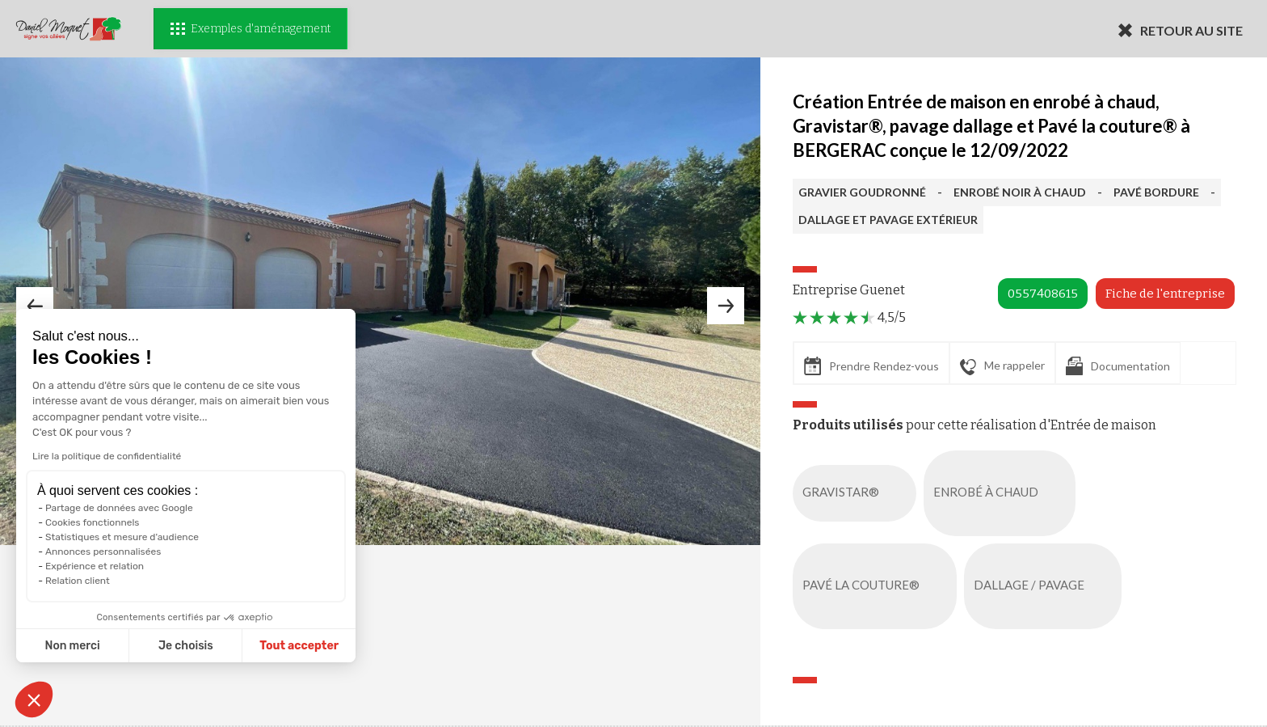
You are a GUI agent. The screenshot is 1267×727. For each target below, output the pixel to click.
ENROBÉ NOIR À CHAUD (1019, 192)
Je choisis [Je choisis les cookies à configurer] (127, 646)
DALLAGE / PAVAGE (1046, 586)
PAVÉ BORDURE (1156, 192)
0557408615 (1043, 293)
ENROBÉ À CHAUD (1002, 493)
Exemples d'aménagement (250, 29)
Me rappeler (1002, 366)
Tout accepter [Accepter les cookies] (240, 646)
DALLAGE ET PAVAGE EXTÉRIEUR (888, 219)
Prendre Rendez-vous (871, 366)
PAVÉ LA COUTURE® (877, 586)
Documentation (1118, 366)
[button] (34, 699)
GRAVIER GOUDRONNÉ (862, 192)
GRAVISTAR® (857, 493)
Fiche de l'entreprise (1165, 293)
